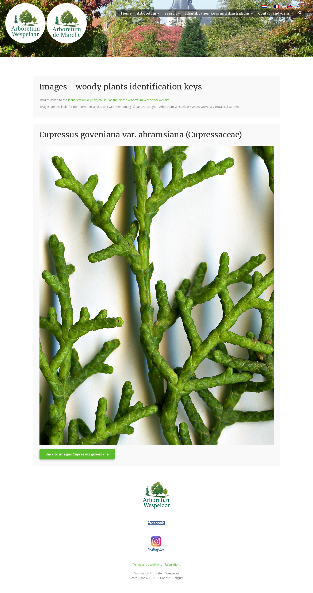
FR (282, 6)
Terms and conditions (147, 564)
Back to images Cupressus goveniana (77, 454)
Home (126, 13)
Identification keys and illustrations (217, 13)
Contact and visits (274, 13)
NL (269, 6)
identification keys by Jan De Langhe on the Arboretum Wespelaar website (118, 100)
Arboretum (146, 13)
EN (295, 6)
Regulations (173, 564)
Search (170, 13)
